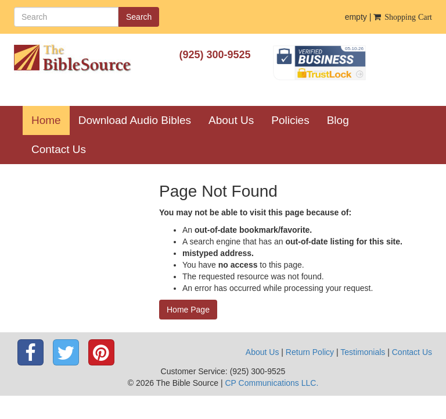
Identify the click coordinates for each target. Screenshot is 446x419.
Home (50, 119)
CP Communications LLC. (271, 383)
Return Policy (310, 352)
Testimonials (362, 352)
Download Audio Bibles (134, 120)
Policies (290, 120)
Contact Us (58, 149)
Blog (338, 120)
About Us (231, 120)
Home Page (188, 309)
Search (139, 17)
